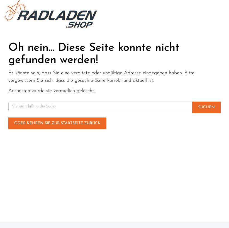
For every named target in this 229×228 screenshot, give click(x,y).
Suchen (206, 107)
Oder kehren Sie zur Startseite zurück (57, 123)
